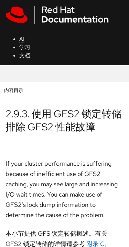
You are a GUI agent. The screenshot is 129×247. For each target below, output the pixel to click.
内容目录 (13, 90)
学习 (24, 47)
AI (21, 39)
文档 (24, 55)
